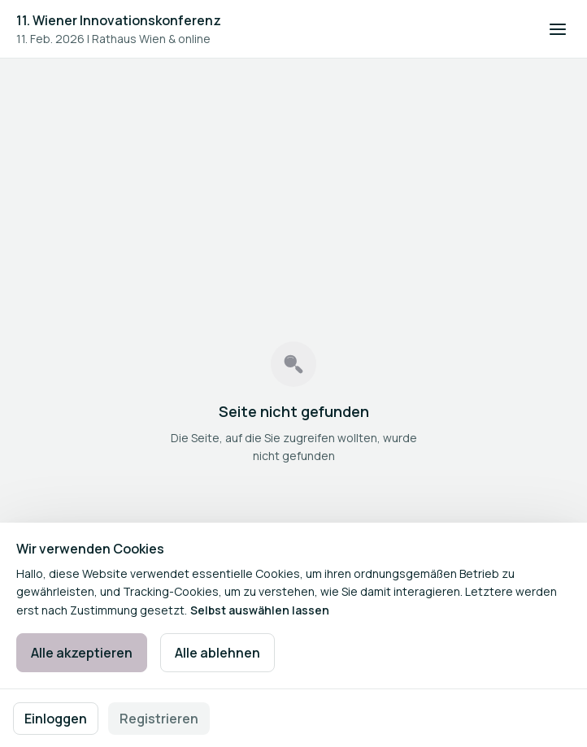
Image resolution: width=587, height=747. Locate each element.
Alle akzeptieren (82, 653)
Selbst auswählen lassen (259, 610)
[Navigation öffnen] (557, 29)
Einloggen (55, 718)
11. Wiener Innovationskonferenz (118, 20)
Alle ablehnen (217, 653)
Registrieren (159, 718)
